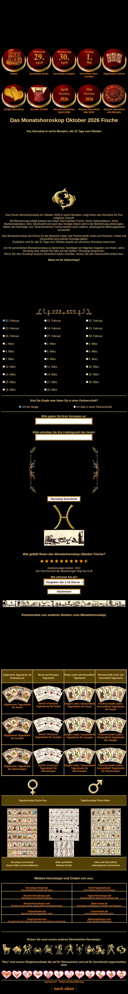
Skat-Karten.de (99, 904)
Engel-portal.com (37, 920)
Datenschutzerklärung (71, 981)
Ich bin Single (30, 407)
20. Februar (12, 320)
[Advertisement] (64, 24)
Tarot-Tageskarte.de (99, 888)
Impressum (50, 981)
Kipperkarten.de (37, 912)
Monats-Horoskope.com (37, 896)
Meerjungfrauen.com (99, 920)
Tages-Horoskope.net (99, 896)
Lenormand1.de (99, 912)
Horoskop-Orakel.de (36, 888)
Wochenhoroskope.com (36, 904)
